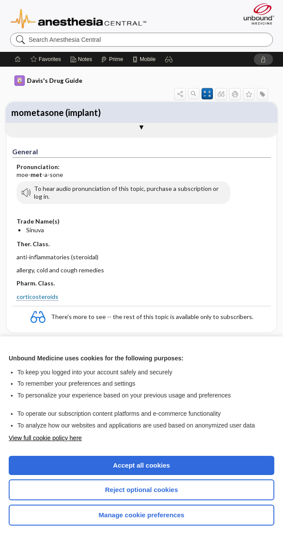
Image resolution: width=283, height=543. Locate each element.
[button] (169, 59)
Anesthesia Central (78, 18)
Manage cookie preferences (142, 515)
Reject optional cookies (141, 489)
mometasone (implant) (56, 112)
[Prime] (112, 59)
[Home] (18, 59)
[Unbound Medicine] (256, 14)
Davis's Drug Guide (48, 80)
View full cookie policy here (45, 437)
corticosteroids (37, 296)
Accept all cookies (141, 465)
